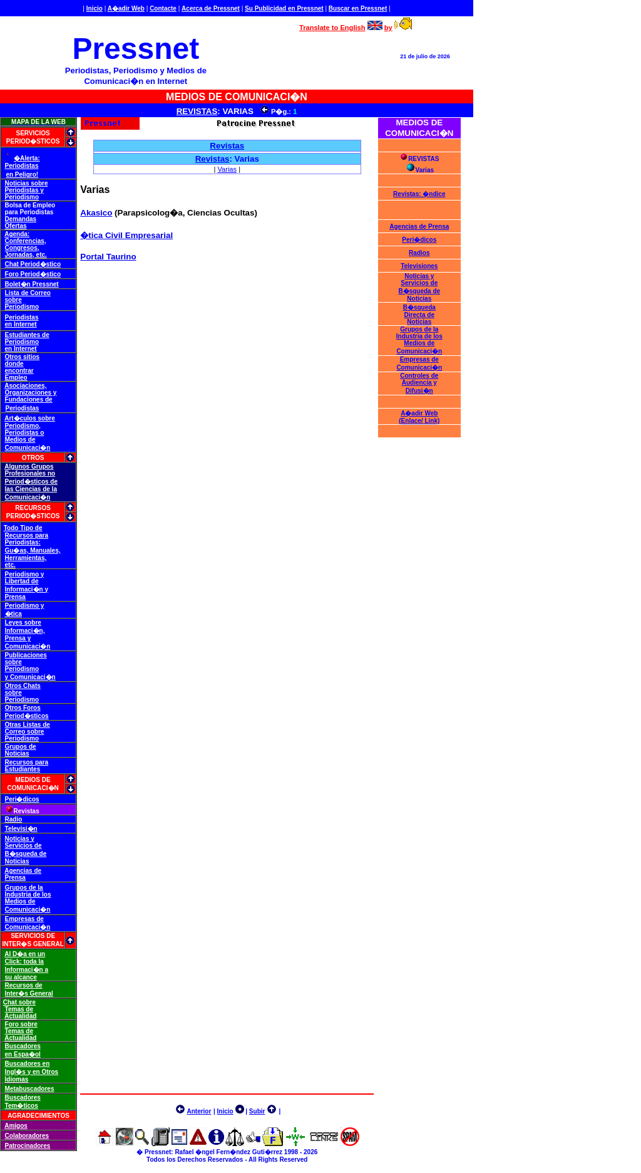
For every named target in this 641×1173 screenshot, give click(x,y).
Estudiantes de (27, 334)
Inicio (94, 8)
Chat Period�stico (33, 264)
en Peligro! (22, 174)
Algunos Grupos (28, 466)
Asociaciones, (25, 385)
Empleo (16, 377)
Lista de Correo (28, 292)
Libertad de (22, 581)
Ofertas (16, 225)
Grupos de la (24, 887)
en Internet (21, 324)
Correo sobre (24, 731)
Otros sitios (22, 356)
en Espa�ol (23, 1054)
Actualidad (20, 1016)
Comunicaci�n (28, 447)
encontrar (19, 370)
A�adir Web (126, 8)
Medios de (20, 439)
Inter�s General (29, 993)
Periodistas (22, 165)
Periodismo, (23, 425)
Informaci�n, (25, 630)
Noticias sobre (26, 183)
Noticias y (19, 838)
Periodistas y (24, 190)
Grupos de (20, 746)
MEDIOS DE (33, 779)
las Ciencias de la (31, 489)
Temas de (19, 1009)
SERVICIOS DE (33, 935)
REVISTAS (197, 111)
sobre (13, 299)
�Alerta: (27, 158)
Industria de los (28, 894)
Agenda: (16, 234)
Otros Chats (23, 685)
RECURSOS (33, 507)
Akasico (96, 212)
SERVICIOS (32, 133)
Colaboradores (27, 1135)
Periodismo (22, 197)
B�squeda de (26, 853)
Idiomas (17, 1079)
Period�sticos (27, 715)
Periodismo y (24, 574)
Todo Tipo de (23, 527)
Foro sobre (21, 1024)
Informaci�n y (26, 589)
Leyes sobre (23, 622)
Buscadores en (27, 1063)
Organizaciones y (31, 392)
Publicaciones (26, 655)
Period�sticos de (31, 481)
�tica (13, 613)
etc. (10, 564)
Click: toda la (24, 961)
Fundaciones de (29, 399)
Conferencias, (25, 240)
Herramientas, (26, 558)
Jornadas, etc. (26, 254)
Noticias (17, 753)
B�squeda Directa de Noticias (419, 314)
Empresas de (24, 918)
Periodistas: (23, 542)
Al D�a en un (24, 954)
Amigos (16, 1125)
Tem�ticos (21, 1105)
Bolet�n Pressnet (32, 284)
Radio (14, 819)
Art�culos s (22, 418)
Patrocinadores (28, 1145)
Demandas (21, 219)
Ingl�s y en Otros (32, 1071)
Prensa (15, 596)
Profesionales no (30, 473)
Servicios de (23, 845)
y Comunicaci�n (30, 677)
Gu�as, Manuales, (33, 550)
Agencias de (22, 870)
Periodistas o (24, 432)
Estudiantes (23, 769)
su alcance (21, 977)
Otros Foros (23, 707)
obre (48, 418)
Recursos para (26, 535)
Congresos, (22, 247)
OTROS (33, 457)
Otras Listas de (27, 724)
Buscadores (23, 1046)
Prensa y (18, 638)
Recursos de (24, 985)
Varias (227, 169)
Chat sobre (19, 1002)
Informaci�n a (26, 969)
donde (14, 363)
